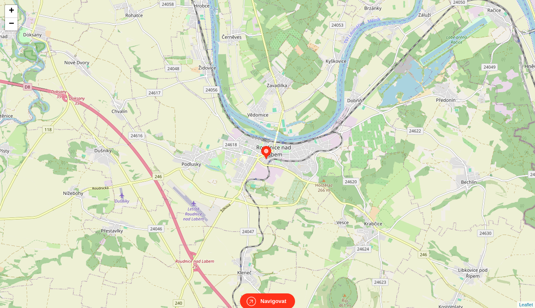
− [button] (11, 24)
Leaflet (526, 297)
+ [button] (11, 11)
